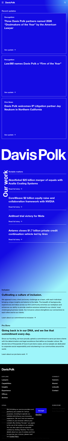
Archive (5, 398)
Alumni (55, 383)
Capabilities (6, 383)
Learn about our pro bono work (13, 354)
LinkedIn (55, 387)
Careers (55, 380)
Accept (41, 411)
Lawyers (5, 380)
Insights (5, 387)
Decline (39, 415)
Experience (6, 390)
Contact (55, 390)
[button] (3, 2)
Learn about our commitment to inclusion (17, 317)
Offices (4, 394)
